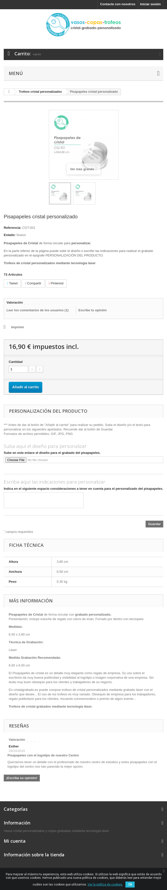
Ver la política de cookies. (105, 884)
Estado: (10, 235)
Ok (130, 884)
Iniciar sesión (150, 4)
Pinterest (56, 283)
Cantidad (16, 362)
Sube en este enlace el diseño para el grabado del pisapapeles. (52, 453)
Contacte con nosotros (117, 4)
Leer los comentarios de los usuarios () (37, 310)
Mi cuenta (15, 841)
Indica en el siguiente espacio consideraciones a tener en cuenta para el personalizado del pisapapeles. (83, 488)
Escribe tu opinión (92, 310)
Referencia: (12, 228)
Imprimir (17, 327)
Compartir (33, 283)
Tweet (12, 283)
